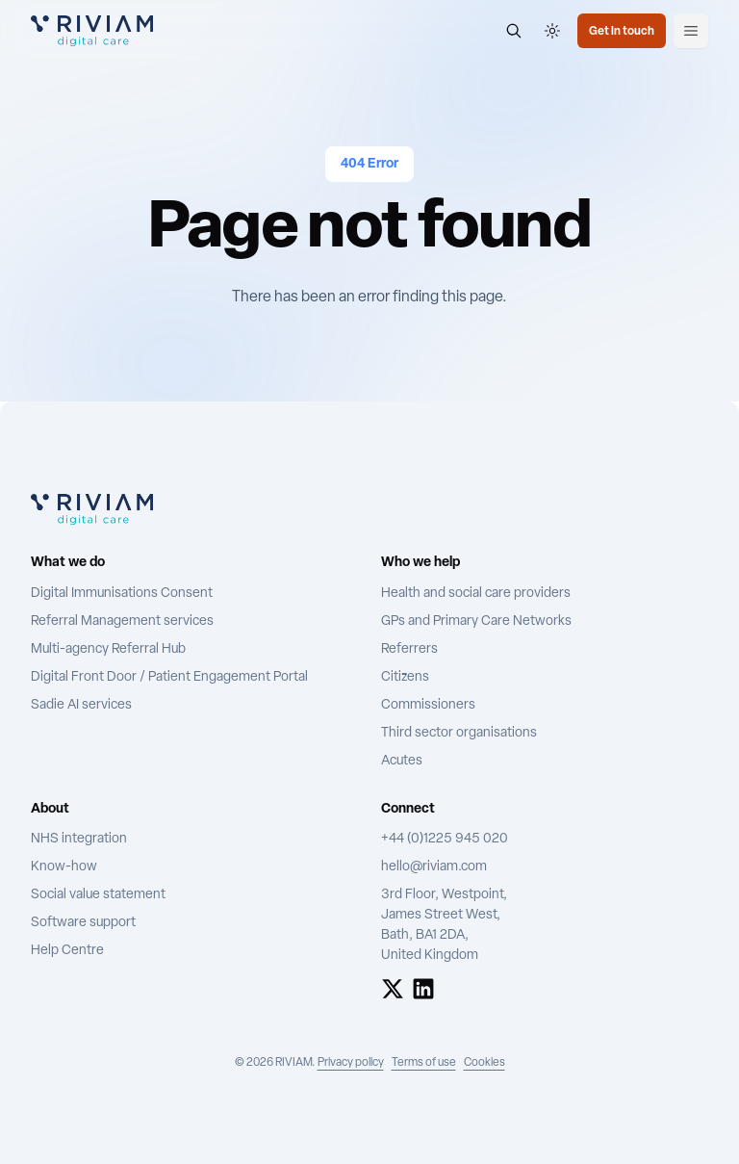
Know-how (64, 867)
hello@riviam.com (434, 867)
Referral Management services (122, 621)
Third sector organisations (459, 733)
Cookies (484, 1063)
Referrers (409, 649)
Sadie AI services (81, 705)
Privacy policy (351, 1063)
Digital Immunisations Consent (122, 593)
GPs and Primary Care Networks (476, 621)
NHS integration (79, 839)
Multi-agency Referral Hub (108, 649)
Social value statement (98, 895)
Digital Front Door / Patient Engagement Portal (169, 677)
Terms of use (424, 1063)
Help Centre (67, 951)
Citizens (405, 677)
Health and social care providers (476, 593)
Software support (83, 923)
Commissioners (428, 705)
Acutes (401, 761)
